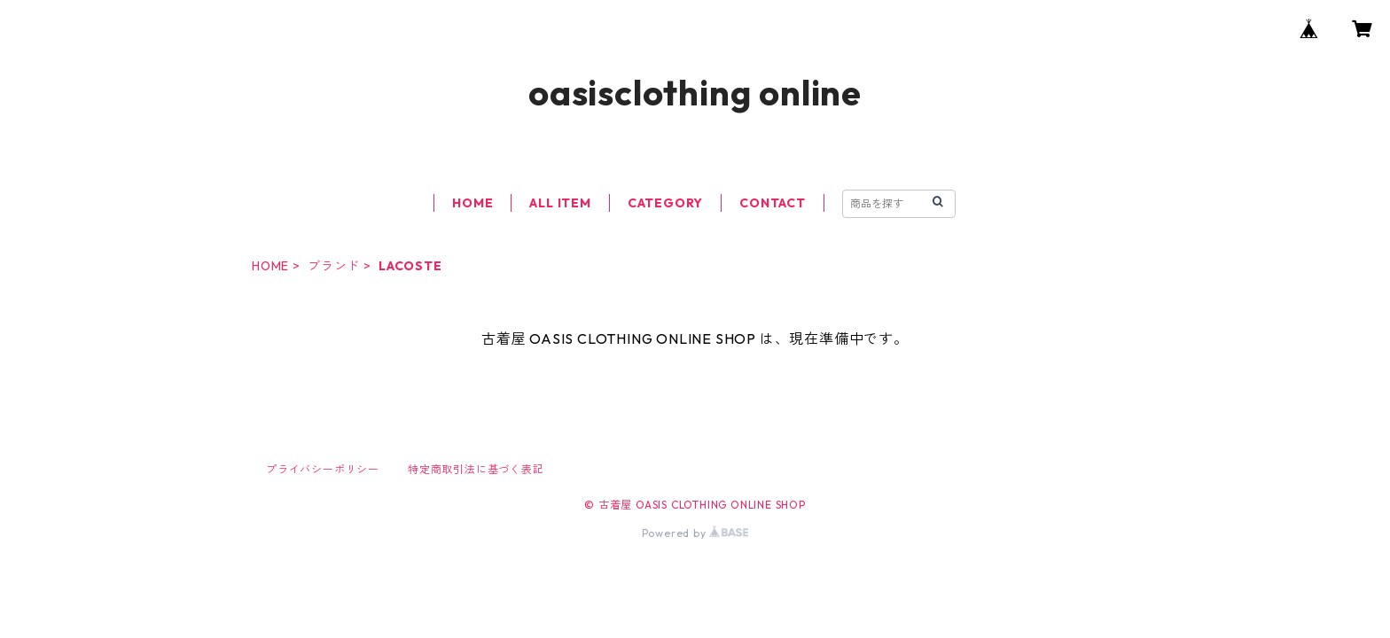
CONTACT (772, 203)
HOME (472, 203)
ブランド (334, 266)
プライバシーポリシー (322, 469)
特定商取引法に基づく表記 (476, 469)
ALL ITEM (559, 203)
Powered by (695, 533)
